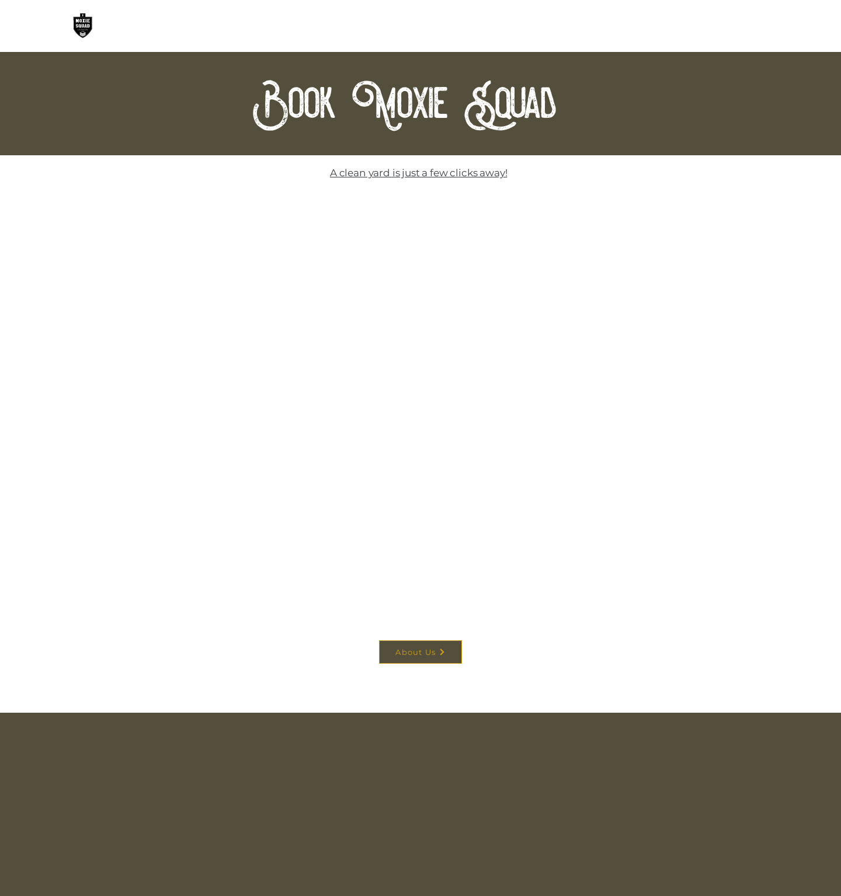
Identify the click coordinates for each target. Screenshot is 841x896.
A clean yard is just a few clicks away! (418, 173)
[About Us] (420, 652)
